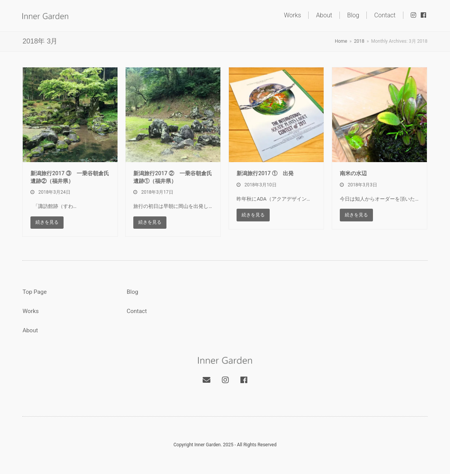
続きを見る (47, 222)
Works (30, 311)
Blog (132, 291)
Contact (137, 311)
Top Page (34, 291)
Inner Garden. (208, 444)
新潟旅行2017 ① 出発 (265, 173)
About (30, 330)
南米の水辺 (353, 173)
